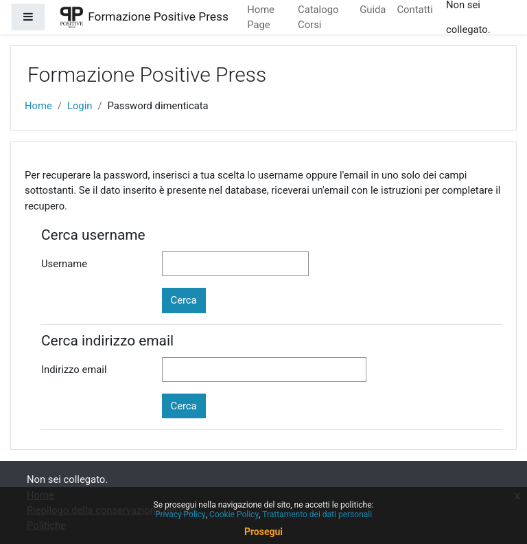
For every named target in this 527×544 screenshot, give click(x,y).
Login (80, 106)
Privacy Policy (180, 514)
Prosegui (263, 531)
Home (38, 106)
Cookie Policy (234, 514)
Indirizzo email (74, 369)
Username (64, 264)
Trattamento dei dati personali (317, 514)
